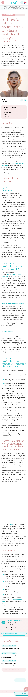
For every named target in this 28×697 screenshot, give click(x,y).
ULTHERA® (12, 524)
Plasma (6, 114)
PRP (8, 274)
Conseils (7, 116)
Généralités (8, 110)
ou (10, 274)
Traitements (8, 112)
